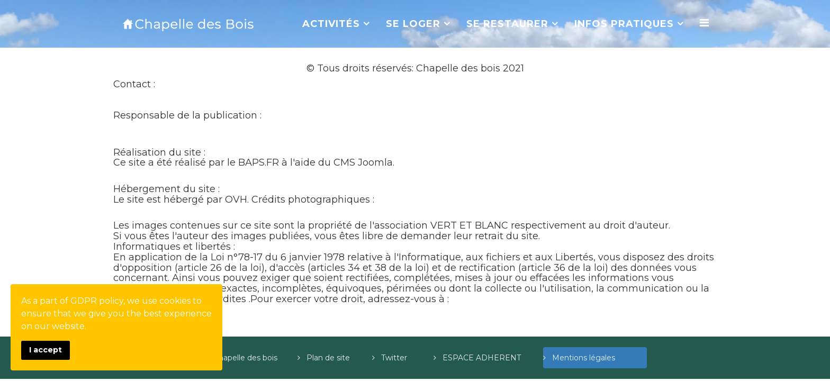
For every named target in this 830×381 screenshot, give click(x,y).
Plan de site (337, 357)
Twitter (405, 357)
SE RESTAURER (507, 24)
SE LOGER (413, 24)
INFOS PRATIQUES (624, 24)
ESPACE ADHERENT (491, 357)
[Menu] (704, 23)
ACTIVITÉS (331, 24)
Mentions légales (598, 357)
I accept (45, 350)
